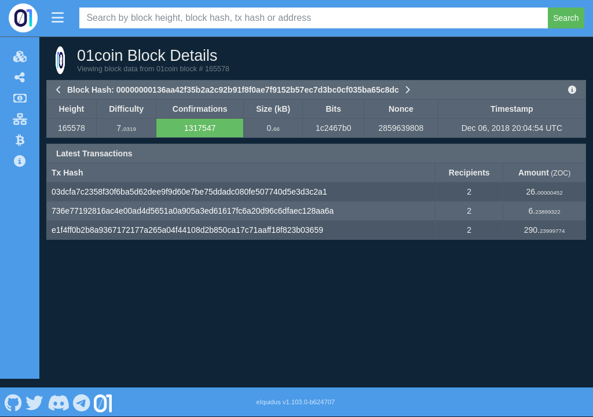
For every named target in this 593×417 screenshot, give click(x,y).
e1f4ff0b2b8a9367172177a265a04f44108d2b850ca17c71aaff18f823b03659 (187, 230)
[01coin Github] (13, 393)
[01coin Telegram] (81, 393)
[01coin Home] (23, 17)
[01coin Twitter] (35, 393)
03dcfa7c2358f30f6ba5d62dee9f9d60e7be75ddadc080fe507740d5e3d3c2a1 (189, 191)
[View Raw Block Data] (572, 89)
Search (566, 18)
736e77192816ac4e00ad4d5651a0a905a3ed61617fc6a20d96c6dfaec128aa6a (193, 210)
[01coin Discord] (58, 393)
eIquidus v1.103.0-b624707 (296, 392)
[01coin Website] (103, 393)
